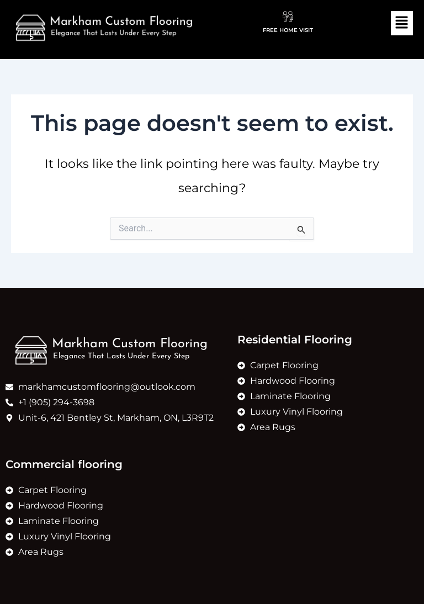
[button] (402, 23)
